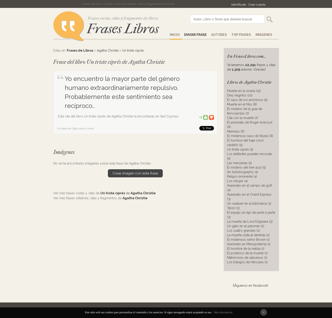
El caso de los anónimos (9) (247, 100)
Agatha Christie (107, 50)
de (128, 193)
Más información (223, 312)
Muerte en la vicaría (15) (244, 91)
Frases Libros (123, 29)
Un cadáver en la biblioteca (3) (249, 203)
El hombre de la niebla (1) (245, 248)
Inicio (175, 35)
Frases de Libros (80, 50)
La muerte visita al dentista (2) (248, 235)
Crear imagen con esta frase (135, 173)
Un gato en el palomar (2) (245, 226)
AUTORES (219, 35)
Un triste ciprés (133, 50)
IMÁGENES (263, 35)
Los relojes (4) (237, 181)
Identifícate (238, 4)
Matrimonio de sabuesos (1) (247, 257)
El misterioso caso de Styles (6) (250, 136)
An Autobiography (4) (242, 172)
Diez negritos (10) (240, 95)
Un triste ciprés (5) (240, 149)
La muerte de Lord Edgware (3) (250, 221)
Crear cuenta (256, 4)
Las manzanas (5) (239, 163)
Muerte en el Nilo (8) (242, 104)
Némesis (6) (235, 131)
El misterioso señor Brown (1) (248, 239)
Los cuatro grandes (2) (243, 230)
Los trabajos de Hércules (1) (247, 262)
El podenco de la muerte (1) (247, 253)
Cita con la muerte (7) (242, 118)
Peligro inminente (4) (242, 176)
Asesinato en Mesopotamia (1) (248, 244)
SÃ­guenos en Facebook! (250, 285)
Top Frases (241, 35)
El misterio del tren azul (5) (246, 167)
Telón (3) (233, 208)
